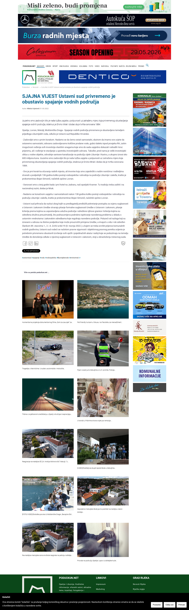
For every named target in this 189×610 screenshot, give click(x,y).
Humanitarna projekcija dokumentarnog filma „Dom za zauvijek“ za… (47, 322)
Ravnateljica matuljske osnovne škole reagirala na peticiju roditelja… (47, 555)
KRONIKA (74, 66)
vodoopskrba (51, 258)
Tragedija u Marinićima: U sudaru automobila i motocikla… (43, 369)
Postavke (157, 605)
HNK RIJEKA (64, 66)
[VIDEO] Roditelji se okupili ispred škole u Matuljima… (96, 468)
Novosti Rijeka (139, 584)
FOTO (91, 66)
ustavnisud (27, 258)
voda (43, 258)
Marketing (100, 589)
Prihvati (181, 605)
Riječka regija (139, 589)
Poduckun (26, 87)
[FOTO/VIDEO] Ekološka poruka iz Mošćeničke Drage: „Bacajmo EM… (47, 514)
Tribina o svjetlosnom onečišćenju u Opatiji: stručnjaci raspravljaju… (47, 414)
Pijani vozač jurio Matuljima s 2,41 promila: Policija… (96, 370)
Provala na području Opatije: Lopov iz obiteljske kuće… (97, 561)
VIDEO (97, 66)
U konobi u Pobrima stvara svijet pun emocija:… (94, 421)
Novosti (35, 87)
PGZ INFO (114, 66)
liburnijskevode (63, 258)
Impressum (101, 584)
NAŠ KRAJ (105, 66)
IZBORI (48, 66)
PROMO (141, 66)
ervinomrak (74, 258)
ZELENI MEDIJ (131, 66)
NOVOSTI (40, 66)
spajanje (36, 258)
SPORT (55, 66)
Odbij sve (169, 605)
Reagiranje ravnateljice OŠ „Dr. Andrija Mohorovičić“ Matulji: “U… (45, 462)
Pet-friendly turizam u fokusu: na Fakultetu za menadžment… (99, 322)
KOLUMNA (83, 66)
